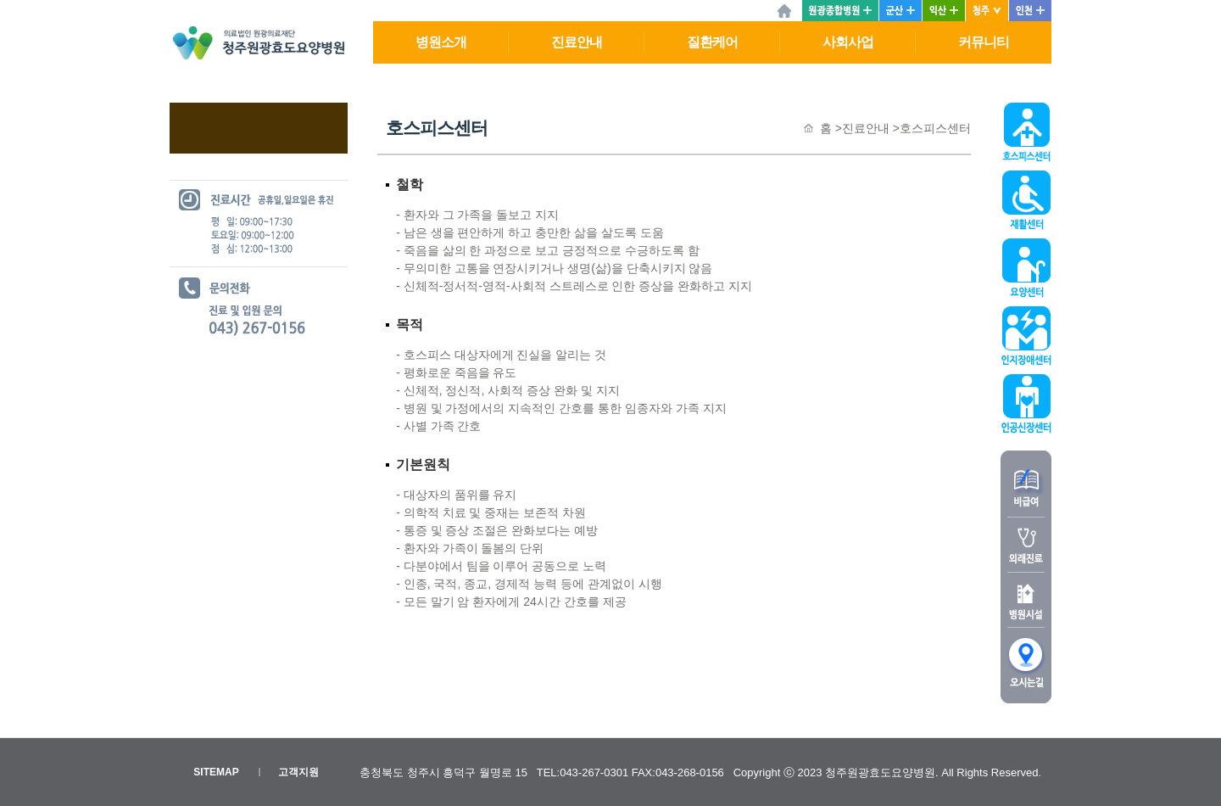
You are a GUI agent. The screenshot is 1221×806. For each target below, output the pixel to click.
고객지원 (298, 772)
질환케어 (712, 42)
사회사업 (847, 42)
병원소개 (440, 42)
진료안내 (576, 42)
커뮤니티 (983, 42)
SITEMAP (215, 772)
